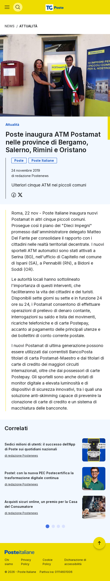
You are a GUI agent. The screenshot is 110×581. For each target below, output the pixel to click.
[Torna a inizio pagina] (99, 543)
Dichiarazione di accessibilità (75, 562)
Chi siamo (9, 562)
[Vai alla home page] (55, 7)
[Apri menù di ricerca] (17, 7)
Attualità (28, 26)
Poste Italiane (42, 160)
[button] (47, 526)
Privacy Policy (26, 562)
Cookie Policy (48, 562)
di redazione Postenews (21, 455)
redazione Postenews (32, 176)
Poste (19, 160)
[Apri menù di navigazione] (7, 7)
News (10, 26)
